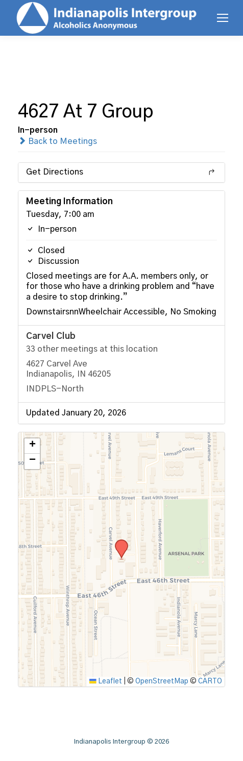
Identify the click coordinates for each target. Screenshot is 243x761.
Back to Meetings (57, 141)
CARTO (210, 681)
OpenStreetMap (161, 681)
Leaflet (105, 681)
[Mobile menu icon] (222, 18)
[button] (118, 542)
